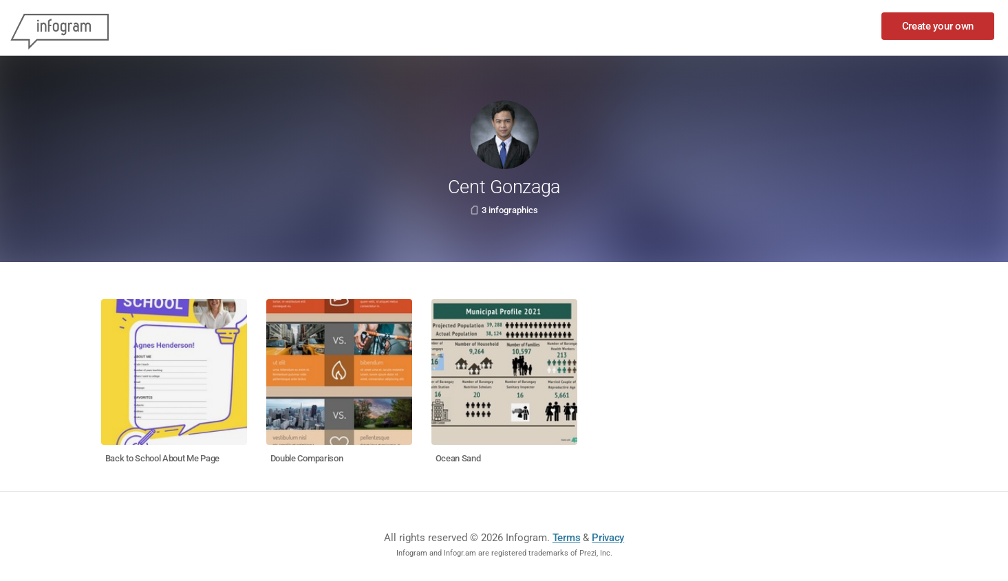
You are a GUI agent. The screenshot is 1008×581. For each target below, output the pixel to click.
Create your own (938, 26)
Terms (567, 537)
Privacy (608, 537)
